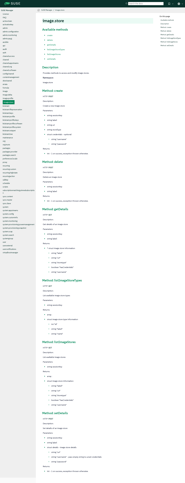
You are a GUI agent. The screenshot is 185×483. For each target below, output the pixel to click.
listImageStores (54, 54)
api (4, 46)
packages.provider (10, 152)
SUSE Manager (7, 10)
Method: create (166, 27)
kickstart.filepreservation (12, 109)
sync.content (8, 196)
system (5, 207)
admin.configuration (11, 31)
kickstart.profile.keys (11, 120)
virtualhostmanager (10, 252)
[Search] (146, 3)
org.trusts (6, 144)
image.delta (7, 95)
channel (6, 60)
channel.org (7, 67)
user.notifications (9, 249)
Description (165, 24)
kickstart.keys (8, 113)
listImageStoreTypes (56, 49)
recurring (6, 166)
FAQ (4, 17)
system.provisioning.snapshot (14, 228)
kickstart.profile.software (12, 123)
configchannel (8, 74)
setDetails (51, 59)
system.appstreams (10, 210)
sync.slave (7, 203)
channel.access (9, 56)
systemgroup (8, 238)
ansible (5, 42)
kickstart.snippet (9, 130)
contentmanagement (11, 77)
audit (5, 49)
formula (6, 88)
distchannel (7, 81)
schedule (6, 183)
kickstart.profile (9, 116)
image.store (8, 102)
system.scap (8, 231)
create (50, 35)
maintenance (8, 138)
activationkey (8, 24)
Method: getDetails (167, 35)
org (4, 141)
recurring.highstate (10, 173)
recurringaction (9, 176)
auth (4, 52)
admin (5, 28)
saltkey (5, 180)
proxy (5, 162)
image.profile (8, 98)
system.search (8, 235)
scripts (5, 187)
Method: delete (166, 31)
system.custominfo (10, 217)
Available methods (167, 20)
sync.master (7, 200)
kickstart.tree (8, 134)
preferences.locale (10, 159)
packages (6, 148)
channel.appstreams (11, 63)
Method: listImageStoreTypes (171, 38)
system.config (8, 214)
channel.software (9, 70)
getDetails (51, 44)
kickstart (6, 106)
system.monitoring (10, 221)
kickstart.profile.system (12, 127)
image (5, 91)
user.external (8, 245)
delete (50, 40)
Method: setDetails (167, 46)
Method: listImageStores (169, 42)
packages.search (9, 155)
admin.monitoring (10, 35)
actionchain (7, 21)
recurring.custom (9, 169)
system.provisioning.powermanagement (18, 224)
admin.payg (7, 38)
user (4, 242)
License (6, 14)
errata (5, 84)
